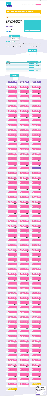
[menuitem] (22, 4)
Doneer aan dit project (10, 26)
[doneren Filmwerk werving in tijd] (36, 63)
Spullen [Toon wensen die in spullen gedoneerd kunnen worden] (39, 61)
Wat (14, 41)
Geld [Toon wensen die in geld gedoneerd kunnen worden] (36, 61)
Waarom (8, 41)
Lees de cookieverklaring (38, 390)
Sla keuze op (38, 394)
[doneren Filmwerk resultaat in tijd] (36, 65)
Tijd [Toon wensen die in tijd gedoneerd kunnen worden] (35, 61)
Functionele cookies (38, 392)
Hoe (11, 41)
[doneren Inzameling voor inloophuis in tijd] (36, 70)
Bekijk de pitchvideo (27, 30)
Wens (16, 61)
